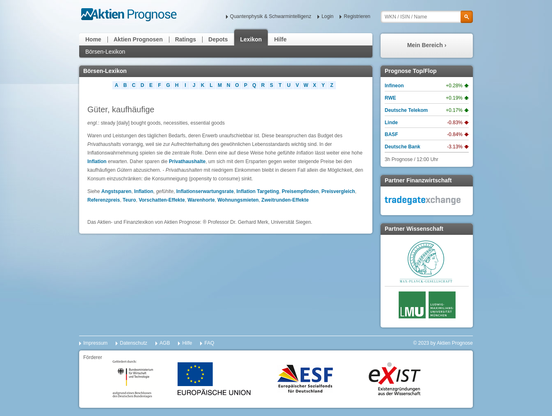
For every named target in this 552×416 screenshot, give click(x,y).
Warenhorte (200, 200)
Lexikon (251, 39)
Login (327, 16)
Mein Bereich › (427, 45)
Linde (391, 122)
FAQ (209, 343)
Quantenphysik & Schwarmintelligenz (270, 16)
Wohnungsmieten (237, 200)
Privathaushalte (187, 161)
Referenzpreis (103, 200)
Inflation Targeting (257, 191)
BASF (391, 134)
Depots (218, 39)
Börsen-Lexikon (105, 52)
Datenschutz (133, 343)
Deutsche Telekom (406, 110)
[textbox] (427, 17)
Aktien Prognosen (138, 39)
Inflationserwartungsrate (205, 191)
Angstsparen (116, 191)
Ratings (185, 39)
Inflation (97, 161)
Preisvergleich (338, 191)
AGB (165, 343)
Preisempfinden (300, 191)
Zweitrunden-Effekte (284, 200)
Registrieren (357, 16)
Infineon (394, 86)
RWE (390, 98)
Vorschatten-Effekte (162, 200)
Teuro (129, 200)
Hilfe (280, 39)
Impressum (95, 343)
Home (93, 39)
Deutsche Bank (402, 147)
